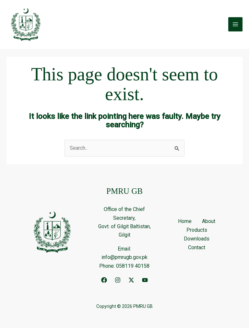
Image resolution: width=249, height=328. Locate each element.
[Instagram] (118, 280)
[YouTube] (145, 280)
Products (196, 231)
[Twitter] (131, 280)
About (208, 222)
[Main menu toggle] (235, 25)
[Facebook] (104, 280)
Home (185, 222)
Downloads (196, 239)
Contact (196, 248)
